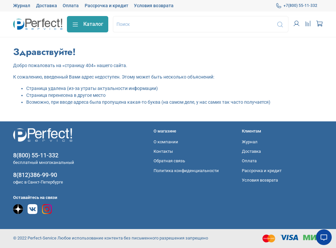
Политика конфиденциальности (186, 170)
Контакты (163, 151)
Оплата (71, 5)
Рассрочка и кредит (106, 5)
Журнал (21, 5)
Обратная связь (169, 160)
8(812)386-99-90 (35, 174)
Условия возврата (154, 5)
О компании (166, 141)
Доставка (46, 5)
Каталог (87, 24)
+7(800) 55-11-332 (296, 6)
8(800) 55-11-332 (35, 155)
